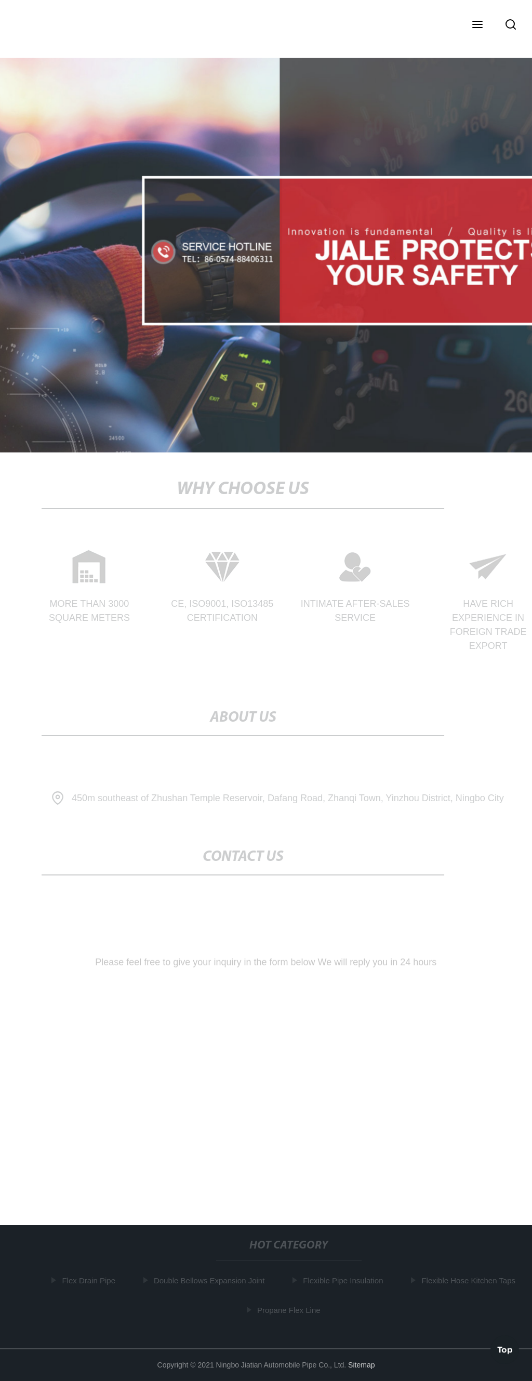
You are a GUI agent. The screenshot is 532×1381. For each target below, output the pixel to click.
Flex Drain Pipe (90, 1280)
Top (505, 1349)
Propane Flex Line (290, 1309)
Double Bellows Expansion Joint (210, 1280)
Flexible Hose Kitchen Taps (470, 1280)
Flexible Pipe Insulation (344, 1280)
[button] (477, 25)
